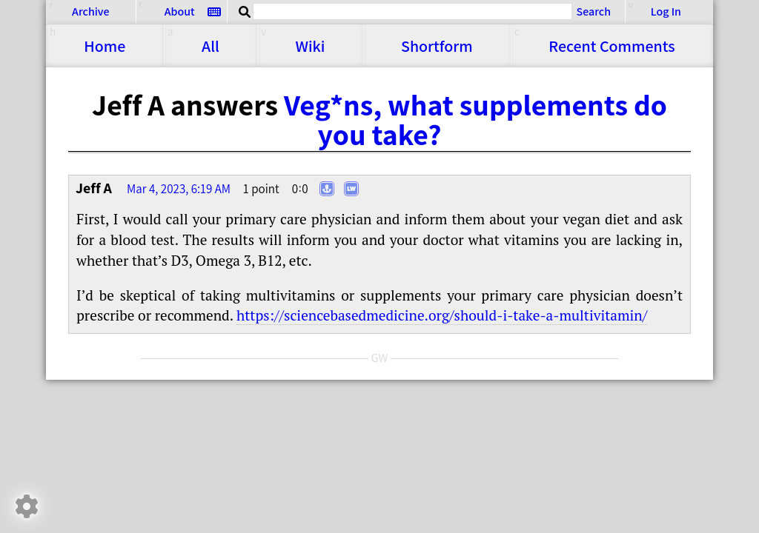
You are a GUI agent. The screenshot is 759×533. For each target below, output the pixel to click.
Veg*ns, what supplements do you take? (475, 119)
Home (104, 46)
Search (594, 11)
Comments (611, 46)
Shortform (437, 46)
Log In (666, 11)
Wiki (310, 46)
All (210, 46)
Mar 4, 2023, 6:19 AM (179, 189)
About (180, 11)
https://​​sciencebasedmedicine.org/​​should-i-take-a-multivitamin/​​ (441, 315)
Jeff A (94, 188)
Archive (90, 11)
